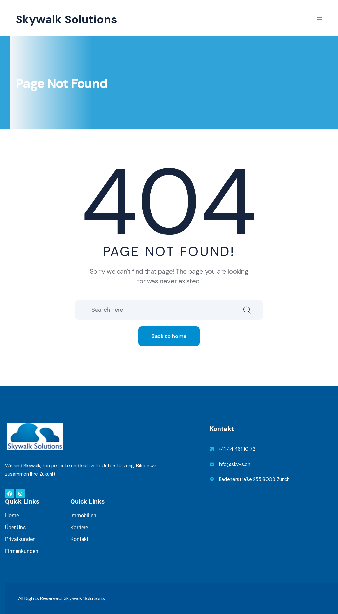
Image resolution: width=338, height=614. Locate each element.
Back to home (169, 336)
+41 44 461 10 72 (236, 449)
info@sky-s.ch (234, 464)
